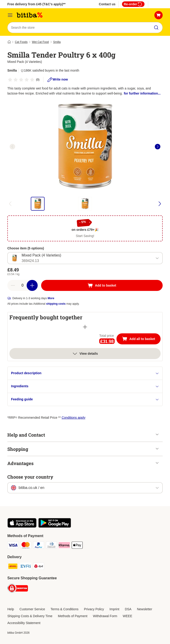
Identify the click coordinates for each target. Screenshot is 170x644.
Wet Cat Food (40, 42)
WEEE (127, 616)
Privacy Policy (94, 609)
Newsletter (144, 609)
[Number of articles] (22, 285)
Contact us (107, 4)
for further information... (142, 93)
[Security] (17, 589)
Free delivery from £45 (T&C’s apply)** (36, 4)
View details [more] (85, 353)
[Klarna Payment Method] (64, 545)
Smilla (57, 42)
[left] (12, 146)
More (51, 298)
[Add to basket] (102, 285)
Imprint (114, 609)
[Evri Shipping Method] (25, 567)
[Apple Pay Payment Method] (77, 545)
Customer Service (32, 609)
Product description (85, 373)
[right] (157, 146)
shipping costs (56, 303)
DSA (128, 609)
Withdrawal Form (105, 616)
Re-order (133, 4)
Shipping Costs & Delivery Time (29, 616)
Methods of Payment (72, 616)
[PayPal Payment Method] (38, 545)
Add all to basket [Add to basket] (141, 339)
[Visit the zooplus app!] (22, 526)
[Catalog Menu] (10, 15)
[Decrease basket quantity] (12, 285)
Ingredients (85, 386)
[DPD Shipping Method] (38, 567)
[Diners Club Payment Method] (51, 545)
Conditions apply (73, 417)
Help (10, 609)
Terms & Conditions (64, 609)
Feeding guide (85, 399)
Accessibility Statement (23, 623)
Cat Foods (21, 42)
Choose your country (30, 477)
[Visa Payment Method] (12, 545)
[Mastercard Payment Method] (25, 545)
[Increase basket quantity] (32, 285)
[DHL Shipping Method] (12, 567)
